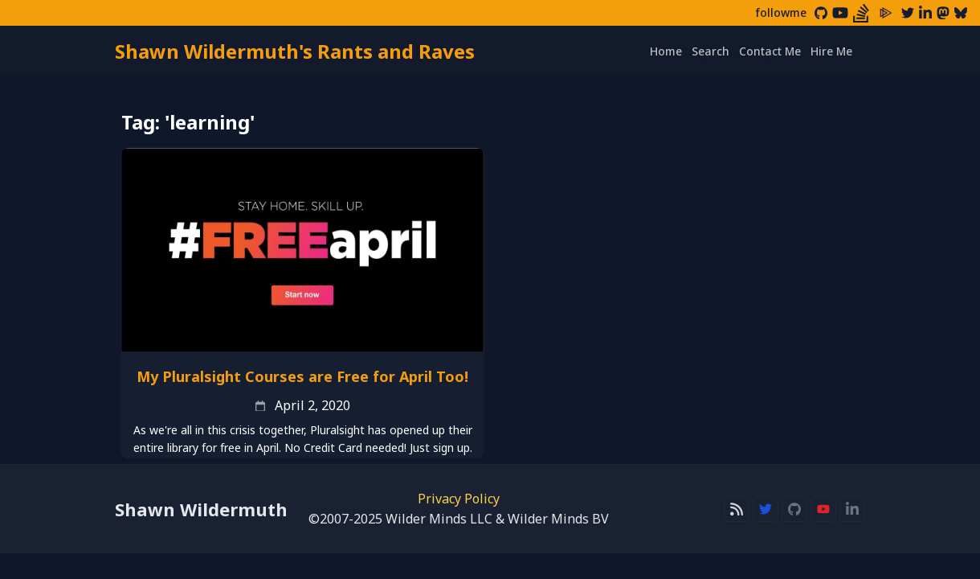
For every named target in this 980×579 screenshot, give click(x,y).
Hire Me (831, 51)
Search (710, 51)
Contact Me (770, 51)
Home (666, 51)
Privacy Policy (459, 498)
